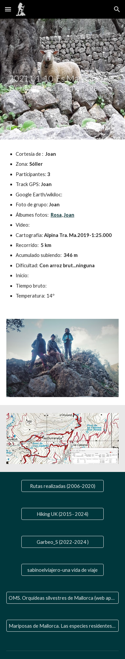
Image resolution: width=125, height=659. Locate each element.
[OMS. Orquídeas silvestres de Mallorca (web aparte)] (63, 597)
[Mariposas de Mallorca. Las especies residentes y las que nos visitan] (63, 625)
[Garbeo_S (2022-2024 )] (62, 541)
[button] (8, 9)
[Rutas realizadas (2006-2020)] (62, 486)
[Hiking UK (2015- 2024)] (62, 514)
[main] (62, 79)
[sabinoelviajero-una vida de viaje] (62, 569)
